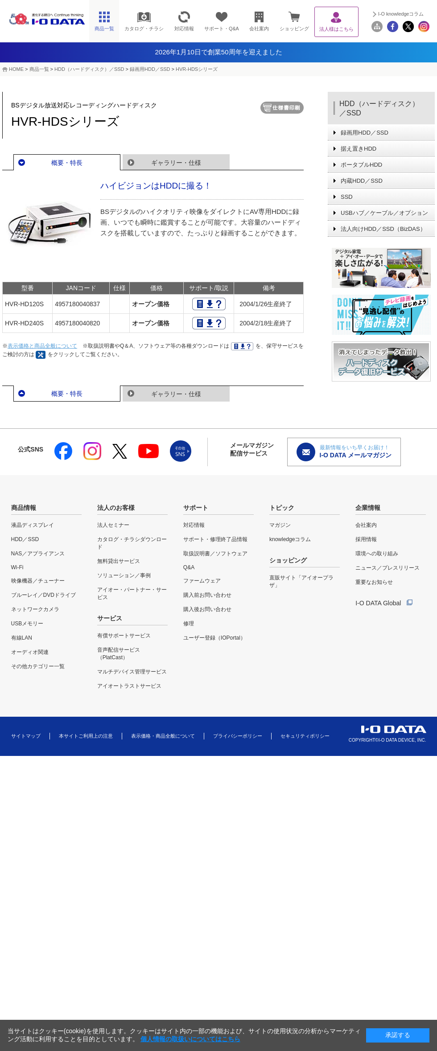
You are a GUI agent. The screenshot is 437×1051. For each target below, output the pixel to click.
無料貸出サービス (118, 561)
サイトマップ (26, 736)
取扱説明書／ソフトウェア (215, 553)
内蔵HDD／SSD (362, 180)
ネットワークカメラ (35, 609)
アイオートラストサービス (129, 686)
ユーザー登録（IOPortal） (214, 638)
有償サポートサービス (124, 635)
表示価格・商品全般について (163, 736)
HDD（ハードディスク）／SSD (89, 69)
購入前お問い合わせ (207, 595)
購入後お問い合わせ (207, 609)
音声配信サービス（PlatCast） (118, 654)
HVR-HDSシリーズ (197, 69)
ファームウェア (202, 581)
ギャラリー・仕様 (176, 162)
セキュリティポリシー (305, 736)
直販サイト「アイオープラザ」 (301, 581)
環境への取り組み (376, 553)
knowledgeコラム (290, 539)
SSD (347, 196)
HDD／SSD (25, 539)
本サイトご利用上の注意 (86, 736)
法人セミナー (113, 525)
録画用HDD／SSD (150, 69)
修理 (188, 623)
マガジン (280, 525)
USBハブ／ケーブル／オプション (384, 212)
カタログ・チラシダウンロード (132, 543)
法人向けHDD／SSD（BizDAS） (383, 229)
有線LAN (21, 638)
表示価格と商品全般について (42, 346)
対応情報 (194, 525)
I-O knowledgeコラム (401, 13)
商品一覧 (39, 69)
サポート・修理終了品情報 (215, 539)
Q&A (188, 567)
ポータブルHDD (361, 164)
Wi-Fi (17, 567)
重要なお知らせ (374, 582)
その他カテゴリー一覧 (38, 666)
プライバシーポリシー (237, 736)
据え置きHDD (358, 148)
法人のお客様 (116, 507)
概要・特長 (66, 162)
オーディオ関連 (30, 652)
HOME (16, 69)
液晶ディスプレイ (32, 525)
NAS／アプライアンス (38, 553)
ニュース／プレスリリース (387, 568)
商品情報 (23, 507)
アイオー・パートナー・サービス (132, 593)
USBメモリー (27, 623)
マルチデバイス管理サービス (132, 672)
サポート (195, 507)
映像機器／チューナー (38, 581)
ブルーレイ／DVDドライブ (43, 595)
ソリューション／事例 (124, 575)
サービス (109, 618)
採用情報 (366, 539)
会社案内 (366, 525)
